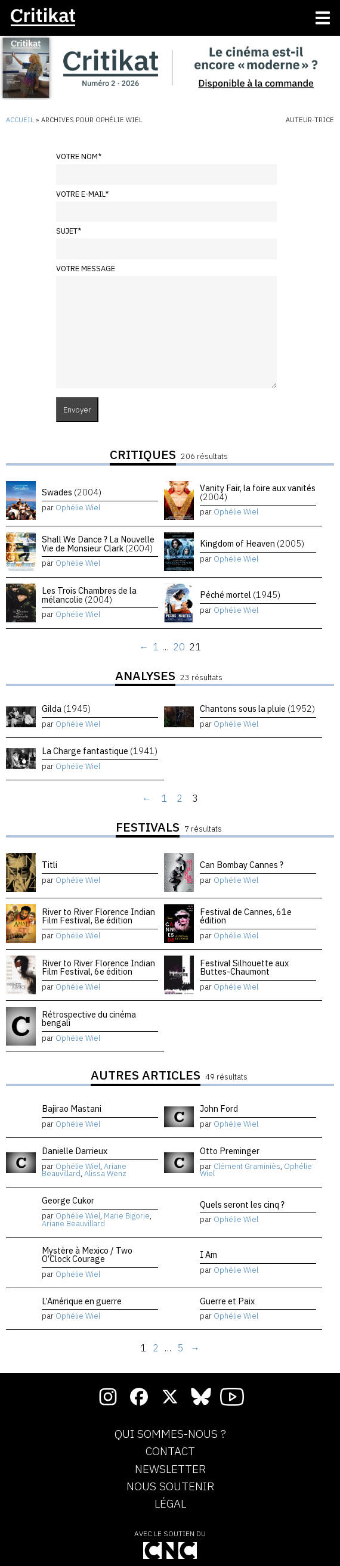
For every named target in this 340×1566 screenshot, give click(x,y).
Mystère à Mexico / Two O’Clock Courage (87, 1254)
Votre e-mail (82, 194)
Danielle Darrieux (74, 1150)
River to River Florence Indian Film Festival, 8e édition (98, 916)
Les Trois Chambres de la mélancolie (89, 594)
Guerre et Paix (227, 1301)
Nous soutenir (170, 1486)
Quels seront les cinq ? (242, 1204)
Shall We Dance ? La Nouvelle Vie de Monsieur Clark (98, 543)
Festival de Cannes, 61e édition (246, 916)
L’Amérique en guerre (82, 1301)
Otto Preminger (229, 1150)
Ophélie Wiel (77, 508)
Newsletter (170, 1469)
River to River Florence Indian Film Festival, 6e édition (98, 967)
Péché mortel (240, 594)
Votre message (85, 268)
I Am (208, 1254)
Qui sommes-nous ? (170, 1434)
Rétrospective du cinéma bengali (89, 1018)
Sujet (68, 231)
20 (179, 647)
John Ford (219, 1108)
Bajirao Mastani (71, 1108)
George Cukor (68, 1200)
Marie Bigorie (127, 1216)
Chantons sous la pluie (257, 708)
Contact (170, 1451)
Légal (170, 1504)
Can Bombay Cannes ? (241, 864)
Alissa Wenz (105, 1173)
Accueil (20, 120)
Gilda (66, 708)
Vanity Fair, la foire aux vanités (258, 492)
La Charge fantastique (99, 750)
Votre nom (78, 156)
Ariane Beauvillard (73, 1223)
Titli (49, 864)
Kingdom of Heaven (252, 543)
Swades (71, 492)
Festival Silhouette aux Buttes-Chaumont (244, 967)
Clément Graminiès (247, 1166)
